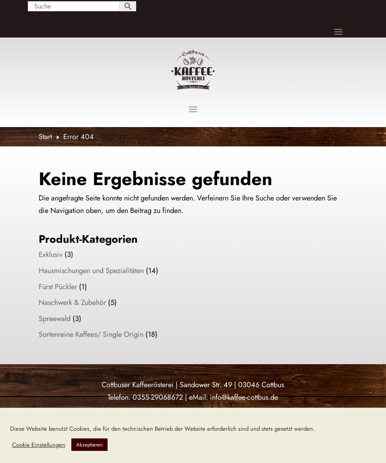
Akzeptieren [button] (89, 444)
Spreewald (55, 318)
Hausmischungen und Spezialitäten (91, 270)
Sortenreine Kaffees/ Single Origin (91, 334)
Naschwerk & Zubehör (72, 302)
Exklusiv (50, 254)
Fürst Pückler (58, 287)
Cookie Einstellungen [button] (38, 444)
